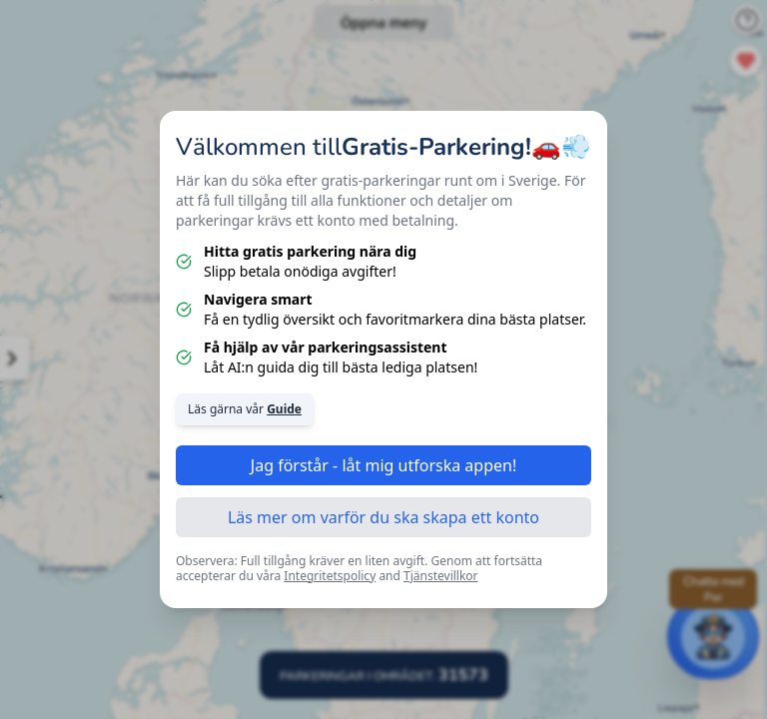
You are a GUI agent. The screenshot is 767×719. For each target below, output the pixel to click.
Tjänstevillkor (440, 575)
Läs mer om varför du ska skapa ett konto (383, 517)
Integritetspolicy (330, 575)
